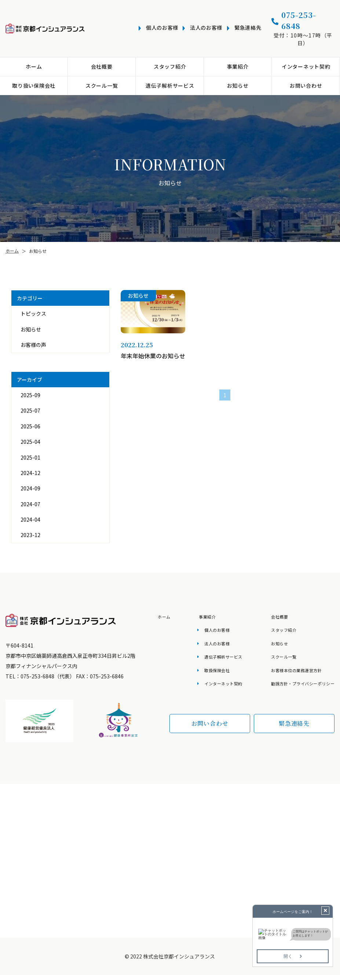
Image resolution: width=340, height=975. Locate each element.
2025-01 (30, 457)
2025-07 (30, 410)
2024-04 (30, 519)
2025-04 (30, 441)
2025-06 (30, 426)
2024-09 (30, 488)
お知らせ (31, 329)
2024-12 (30, 472)
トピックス (33, 313)
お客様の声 (33, 344)
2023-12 (30, 535)
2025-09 (30, 395)
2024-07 (30, 504)
